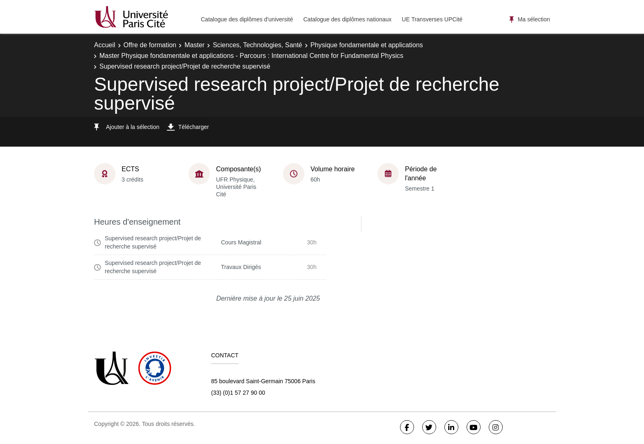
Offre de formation (150, 44)
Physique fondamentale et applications (366, 44)
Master (194, 44)
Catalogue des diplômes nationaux (347, 19)
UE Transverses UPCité (432, 19)
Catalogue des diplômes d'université (247, 19)
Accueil (104, 44)
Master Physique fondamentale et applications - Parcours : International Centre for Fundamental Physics (251, 55)
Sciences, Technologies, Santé (257, 44)
